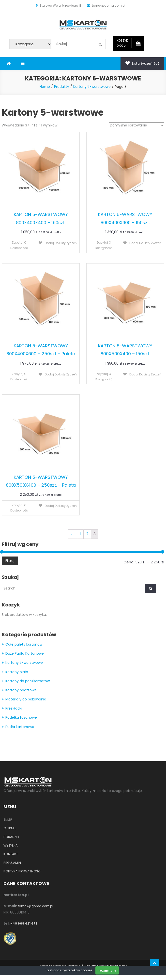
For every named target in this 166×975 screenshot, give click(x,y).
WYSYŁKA (10, 845)
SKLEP (7, 819)
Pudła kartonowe (19, 726)
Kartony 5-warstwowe (24, 662)
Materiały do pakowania (25, 699)
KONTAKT (10, 854)
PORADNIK (11, 837)
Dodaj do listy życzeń (60, 243)
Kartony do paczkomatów (27, 681)
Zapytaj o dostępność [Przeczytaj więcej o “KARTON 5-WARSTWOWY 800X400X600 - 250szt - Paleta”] (19, 376)
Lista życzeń (142, 63)
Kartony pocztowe (21, 690)
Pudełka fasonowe (21, 717)
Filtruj (9, 560)
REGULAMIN (12, 862)
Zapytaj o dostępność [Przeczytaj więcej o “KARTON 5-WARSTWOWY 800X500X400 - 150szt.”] (103, 376)
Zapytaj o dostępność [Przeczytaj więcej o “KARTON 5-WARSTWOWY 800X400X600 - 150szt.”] (103, 245)
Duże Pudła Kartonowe (24, 653)
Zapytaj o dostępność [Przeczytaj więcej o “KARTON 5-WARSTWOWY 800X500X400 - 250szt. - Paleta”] (19, 508)
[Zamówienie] (136, 125)
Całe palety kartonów (23, 644)
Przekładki (13, 708)
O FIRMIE (9, 828)
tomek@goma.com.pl (35, 906)
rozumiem (107, 970)
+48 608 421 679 (24, 923)
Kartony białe (16, 671)
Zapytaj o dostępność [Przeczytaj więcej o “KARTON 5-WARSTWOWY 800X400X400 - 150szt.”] (19, 245)
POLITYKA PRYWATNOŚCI (22, 871)
